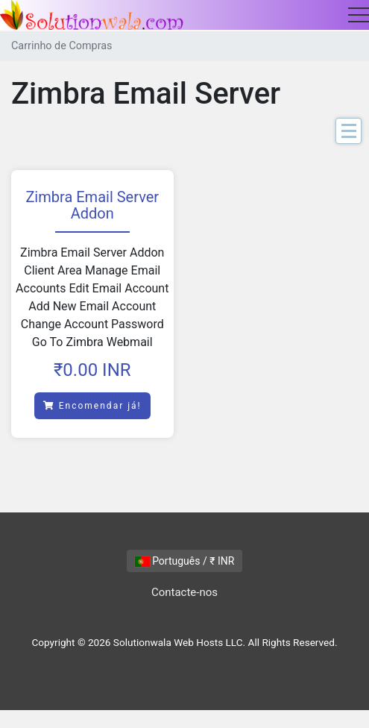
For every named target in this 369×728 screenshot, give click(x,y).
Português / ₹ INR (185, 561)
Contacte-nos (184, 592)
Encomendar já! (92, 406)
